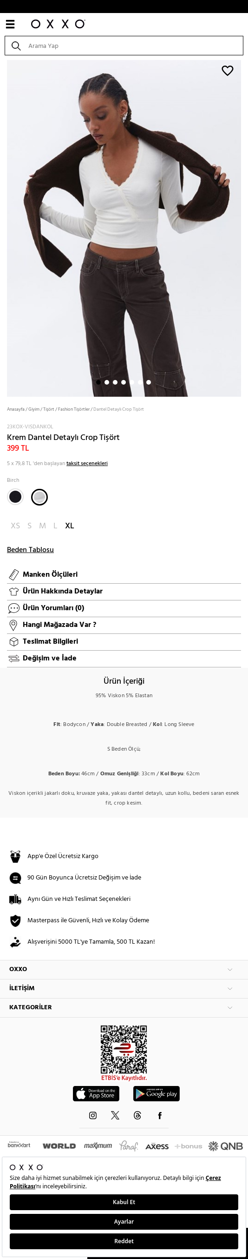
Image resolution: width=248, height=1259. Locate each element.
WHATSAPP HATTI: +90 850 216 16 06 (124, 6)
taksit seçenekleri (87, 463)
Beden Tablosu (30, 550)
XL (69, 526)
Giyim (33, 409)
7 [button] (148, 382)
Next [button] (4, 227)
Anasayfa (16, 409)
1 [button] (98, 382)
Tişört (48, 409)
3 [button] (115, 382)
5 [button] (132, 382)
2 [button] (106, 382)
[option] (124, 227)
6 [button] (140, 382)
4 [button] (123, 382)
